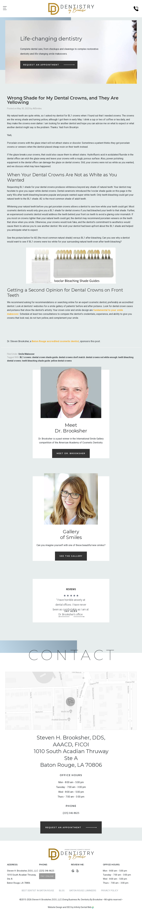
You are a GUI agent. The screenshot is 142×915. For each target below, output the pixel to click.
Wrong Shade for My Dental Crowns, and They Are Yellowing (62, 100)
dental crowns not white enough (101, 357)
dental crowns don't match (72, 357)
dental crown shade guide (45, 357)
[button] (64, 616)
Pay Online (47, 876)
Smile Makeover (26, 354)
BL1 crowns (25, 357)
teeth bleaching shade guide (36, 361)
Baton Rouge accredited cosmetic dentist (55, 341)
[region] (71, 606)
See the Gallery (70, 556)
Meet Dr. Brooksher (71, 453)
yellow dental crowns (61, 361)
